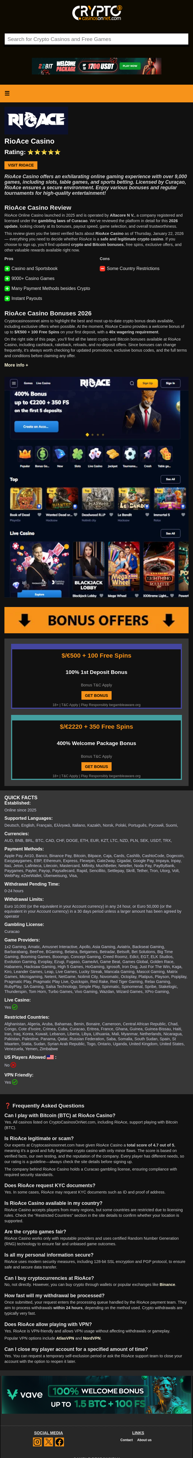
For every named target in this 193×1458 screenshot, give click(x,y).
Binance (167, 1284)
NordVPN (92, 1338)
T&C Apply (69, 705)
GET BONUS (96, 695)
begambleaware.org (124, 705)
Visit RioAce (21, 165)
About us (144, 1440)
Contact (126, 1440)
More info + (16, 365)
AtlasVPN (65, 1338)
